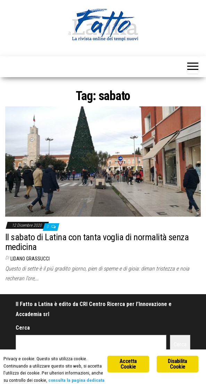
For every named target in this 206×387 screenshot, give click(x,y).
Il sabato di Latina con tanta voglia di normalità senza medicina (97, 242)
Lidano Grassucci (30, 258)
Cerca (23, 327)
